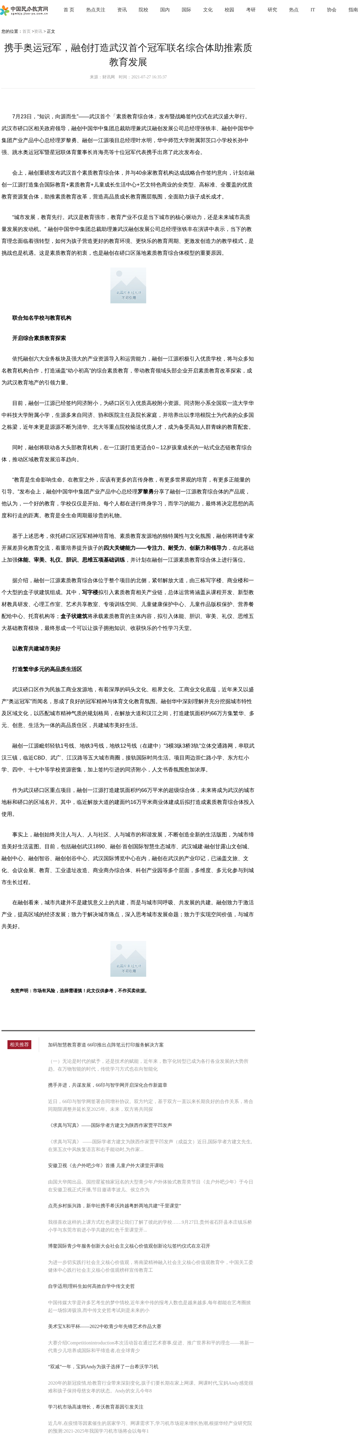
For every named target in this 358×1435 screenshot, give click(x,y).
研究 (272, 9)
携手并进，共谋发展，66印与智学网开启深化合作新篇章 (107, 1085)
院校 (143, 9)
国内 (165, 9)
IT (313, 9)
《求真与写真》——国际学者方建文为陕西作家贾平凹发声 (110, 1125)
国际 (186, 9)
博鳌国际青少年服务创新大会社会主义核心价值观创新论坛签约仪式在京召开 (129, 1245)
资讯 (122, 9)
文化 (208, 9)
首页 (26, 31)
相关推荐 (19, 1044)
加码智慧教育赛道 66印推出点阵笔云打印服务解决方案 (106, 1044)
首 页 (69, 9)
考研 (251, 9)
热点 (294, 9)
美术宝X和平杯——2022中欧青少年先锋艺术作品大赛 (104, 1326)
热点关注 (95, 9)
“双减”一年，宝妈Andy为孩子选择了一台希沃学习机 (103, 1366)
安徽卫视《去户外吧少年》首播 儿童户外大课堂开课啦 (106, 1165)
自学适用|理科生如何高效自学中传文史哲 (91, 1286)
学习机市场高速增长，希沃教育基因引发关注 (95, 1406)
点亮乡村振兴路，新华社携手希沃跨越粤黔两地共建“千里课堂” (114, 1205)
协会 (332, 9)
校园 (229, 9)
